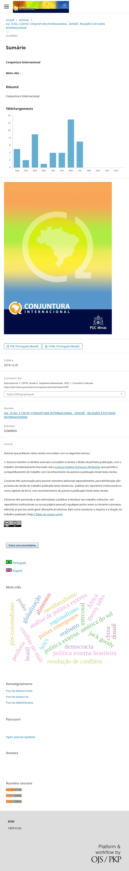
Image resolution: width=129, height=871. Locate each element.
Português (16, 563)
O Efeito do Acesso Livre (47, 514)
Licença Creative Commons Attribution (78, 467)
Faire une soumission (22, 545)
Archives (24, 20)
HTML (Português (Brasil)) (64, 346)
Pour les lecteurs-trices (19, 691)
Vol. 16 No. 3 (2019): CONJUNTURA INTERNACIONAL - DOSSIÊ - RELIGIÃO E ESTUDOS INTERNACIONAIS (55, 26)
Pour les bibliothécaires (19, 702)
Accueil (10, 20)
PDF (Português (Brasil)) (24, 346)
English (14, 571)
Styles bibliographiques (20, 394)
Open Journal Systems (20, 737)
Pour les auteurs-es (17, 696)
